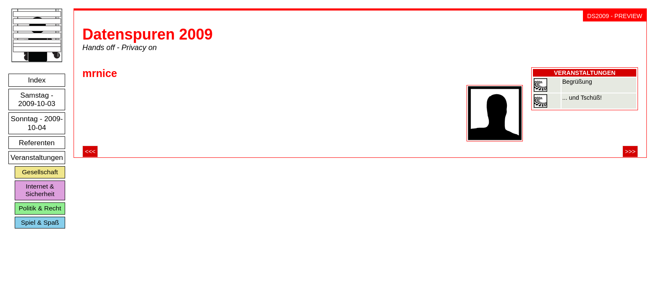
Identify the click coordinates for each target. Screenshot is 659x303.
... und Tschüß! (582, 97)
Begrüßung (577, 81)
